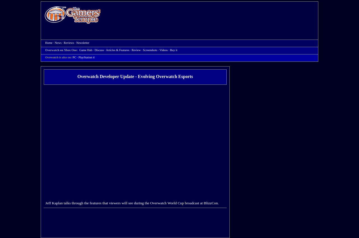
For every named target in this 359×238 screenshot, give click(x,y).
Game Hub (85, 50)
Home (73, 15)
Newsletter (82, 42)
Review (136, 50)
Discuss (99, 50)
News (58, 42)
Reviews (69, 42)
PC (74, 57)
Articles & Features (117, 50)
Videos (163, 50)
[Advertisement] (212, 15)
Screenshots (150, 50)
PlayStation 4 (87, 57)
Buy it (173, 50)
